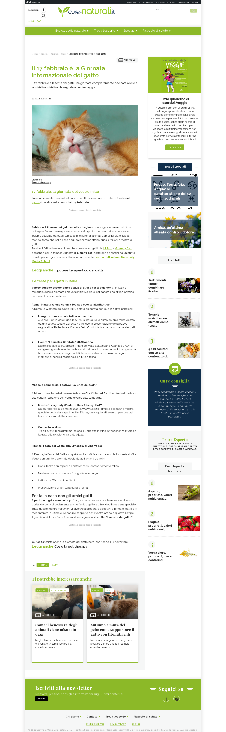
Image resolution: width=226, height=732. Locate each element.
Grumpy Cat (123, 242)
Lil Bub (107, 242)
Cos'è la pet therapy (71, 540)
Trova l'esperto (104, 24)
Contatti (91, 710)
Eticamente (162, 3)
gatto (36, 196)
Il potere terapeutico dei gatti (80, 263)
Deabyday (131, 3)
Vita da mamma (146, 3)
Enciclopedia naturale (70, 24)
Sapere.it (196, 3)
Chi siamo (69, 710)
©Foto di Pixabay (42, 176)
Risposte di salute (155, 24)
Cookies (138, 718)
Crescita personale (179, 3)
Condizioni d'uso (93, 718)
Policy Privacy (118, 718)
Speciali (129, 24)
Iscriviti (67, 10)
